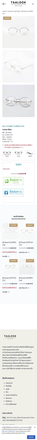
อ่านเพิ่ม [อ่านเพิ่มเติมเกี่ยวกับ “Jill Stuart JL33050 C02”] (5, 256)
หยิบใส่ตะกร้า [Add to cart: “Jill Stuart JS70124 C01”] (24, 253)
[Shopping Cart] (4, 4)
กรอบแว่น (9, 383)
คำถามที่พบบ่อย (11, 404)
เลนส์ (7, 389)
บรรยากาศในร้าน (11, 395)
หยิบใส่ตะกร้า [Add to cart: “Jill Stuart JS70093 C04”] (24, 288)
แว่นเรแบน (28, 352)
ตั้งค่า (23, 438)
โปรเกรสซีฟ (23, 355)
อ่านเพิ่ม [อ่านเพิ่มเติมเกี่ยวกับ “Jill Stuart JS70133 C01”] (5, 292)
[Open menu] (33, 3)
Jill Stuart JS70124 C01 (26, 243)
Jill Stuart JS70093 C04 (26, 279)
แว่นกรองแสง (7, 363)
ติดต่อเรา (9, 401)
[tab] (19, 217)
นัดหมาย (9, 398)
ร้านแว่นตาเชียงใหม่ (19, 347)
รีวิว (7, 392)
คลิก (22, 147)
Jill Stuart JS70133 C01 (9, 279)
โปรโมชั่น (9, 386)
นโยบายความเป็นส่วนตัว (8, 437)
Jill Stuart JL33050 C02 (9, 243)
